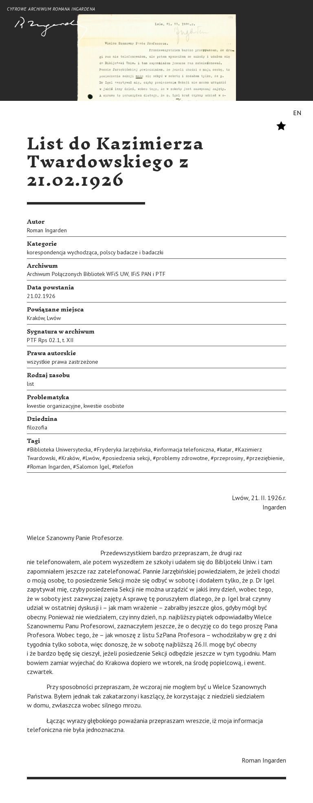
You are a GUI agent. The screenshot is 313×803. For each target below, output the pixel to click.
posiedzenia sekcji (128, 458)
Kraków (35, 318)
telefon (124, 466)
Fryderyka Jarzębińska (124, 449)
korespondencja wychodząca (62, 252)
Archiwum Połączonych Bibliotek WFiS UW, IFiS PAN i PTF (96, 274)
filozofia (37, 427)
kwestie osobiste (104, 405)
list (30, 383)
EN (297, 112)
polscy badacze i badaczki (131, 252)
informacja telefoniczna (185, 449)
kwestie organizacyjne (54, 405)
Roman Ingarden (47, 230)
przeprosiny (228, 458)
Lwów (54, 318)
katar (226, 449)
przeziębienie (266, 458)
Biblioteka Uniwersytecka (60, 449)
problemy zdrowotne (182, 458)
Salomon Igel (92, 466)
